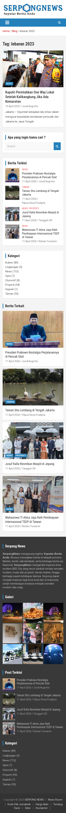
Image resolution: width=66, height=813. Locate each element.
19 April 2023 (12, 106)
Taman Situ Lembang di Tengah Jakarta (30, 410)
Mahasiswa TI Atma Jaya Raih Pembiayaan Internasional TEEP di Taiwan (40, 233)
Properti (34, 208)
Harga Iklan (42, 804)
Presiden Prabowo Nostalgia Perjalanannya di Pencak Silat (39, 175)
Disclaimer (42, 808)
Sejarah (9, 289)
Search (57, 146)
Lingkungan (11, 267)
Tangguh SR (45, 220)
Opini (8, 276)
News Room (55, 799)
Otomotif (10, 280)
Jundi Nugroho (30, 106)
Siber (28, 808)
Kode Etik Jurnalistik (19, 804)
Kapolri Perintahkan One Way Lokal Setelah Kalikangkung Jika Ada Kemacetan (29, 97)
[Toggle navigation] (7, 22)
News (9, 83)
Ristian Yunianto (48, 241)
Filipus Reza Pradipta (33, 202)
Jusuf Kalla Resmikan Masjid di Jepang (29, 464)
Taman (25, 187)
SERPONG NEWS (34, 799)
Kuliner (9, 262)
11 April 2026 (29, 181)
